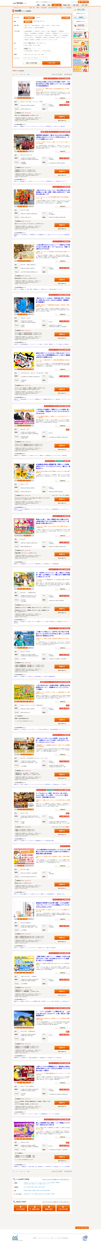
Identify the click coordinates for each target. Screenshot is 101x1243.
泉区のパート (16, 126)
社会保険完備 (33, 33)
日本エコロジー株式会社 (59, 126)
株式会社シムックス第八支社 (55, 1057)
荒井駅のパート (24, 840)
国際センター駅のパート (26, 1001)
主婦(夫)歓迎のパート (39, 676)
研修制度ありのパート (40, 840)
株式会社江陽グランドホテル (56, 289)
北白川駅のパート (26, 234)
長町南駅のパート (24, 181)
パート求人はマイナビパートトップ (19, 7)
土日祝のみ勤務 (28, 50)
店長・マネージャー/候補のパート (35, 621)
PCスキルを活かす (39, 35)
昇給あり (27, 33)
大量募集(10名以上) (29, 35)
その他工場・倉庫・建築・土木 (30, 1183)
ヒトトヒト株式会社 (55, 1113)
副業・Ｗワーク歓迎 (61, 37)
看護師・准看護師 (55, 1182)
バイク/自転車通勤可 (63, 35)
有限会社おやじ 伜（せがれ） (60, 784)
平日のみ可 (36, 50)
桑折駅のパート (25, 455)
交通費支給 (61, 31)
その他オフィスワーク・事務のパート (37, 455)
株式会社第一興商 (49, 840)
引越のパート (31, 676)
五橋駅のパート (23, 289)
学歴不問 (45, 37)
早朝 (26, 54)
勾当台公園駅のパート (25, 894)
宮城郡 (28, 1187)
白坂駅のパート (24, 676)
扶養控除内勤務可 (28, 31)
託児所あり (48, 33)
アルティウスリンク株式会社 (60, 455)
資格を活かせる (48, 35)
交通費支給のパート (43, 234)
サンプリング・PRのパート (34, 1113)
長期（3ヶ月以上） (29, 27)
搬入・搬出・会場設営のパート (34, 289)
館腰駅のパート (25, 1166)
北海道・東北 (32, 7)
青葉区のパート (17, 399)
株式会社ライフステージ (61, 181)
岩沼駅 (37, 1190)
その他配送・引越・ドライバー (44, 1183)
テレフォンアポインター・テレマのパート (36, 126)
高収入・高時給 (28, 45)
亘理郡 (32, 1187)
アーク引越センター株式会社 (62, 344)
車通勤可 (55, 35)
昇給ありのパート (45, 289)
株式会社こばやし (61, 894)
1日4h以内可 (37, 31)
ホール (49, 1182)
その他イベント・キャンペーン (30, 1182)
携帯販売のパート (34, 234)
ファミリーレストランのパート (38, 784)
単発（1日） (27, 25)
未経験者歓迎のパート (45, 1113)
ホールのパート (32, 729)
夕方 (36, 54)
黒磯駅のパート (23, 126)
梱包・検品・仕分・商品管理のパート (37, 1166)
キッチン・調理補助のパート (36, 399)
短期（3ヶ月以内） (56, 25)
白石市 (25, 1187)
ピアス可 (44, 39)
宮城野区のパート (17, 234)
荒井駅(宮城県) (47, 1190)
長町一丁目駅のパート (26, 784)
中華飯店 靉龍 (55, 563)
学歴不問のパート (50, 126)
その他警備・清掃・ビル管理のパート (40, 1001)
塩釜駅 (29, 1190)
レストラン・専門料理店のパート (36, 563)
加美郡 (43, 1187)
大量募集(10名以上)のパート (49, 399)
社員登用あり (41, 33)
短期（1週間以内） (36, 25)
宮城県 (37, 7)
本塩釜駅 (34, 1190)
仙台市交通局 (43, 7)
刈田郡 (39, 1187)
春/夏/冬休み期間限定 (39, 27)
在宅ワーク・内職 (45, 31)
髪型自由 (32, 39)
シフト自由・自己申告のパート (50, 621)
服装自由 (38, 39)
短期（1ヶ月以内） (46, 25)
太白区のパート (17, 344)
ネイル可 (50, 39)
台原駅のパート (23, 947)
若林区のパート (17, 509)
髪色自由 (27, 39)
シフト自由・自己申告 (45, 50)
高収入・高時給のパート (50, 344)
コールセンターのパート (32, 947)
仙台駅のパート (25, 729)
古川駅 (41, 1190)
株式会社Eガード (66, 1001)
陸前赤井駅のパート (25, 399)
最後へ (28, 74)
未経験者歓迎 (38, 37)
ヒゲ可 (55, 39)
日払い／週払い (37, 45)
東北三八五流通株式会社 (50, 676)
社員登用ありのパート (51, 181)
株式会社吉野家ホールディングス (58, 729)
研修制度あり (54, 31)
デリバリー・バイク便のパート (38, 344)
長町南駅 (25, 1190)
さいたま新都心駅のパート (26, 509)
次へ (25, 74)
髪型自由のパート (50, 455)
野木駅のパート (24, 621)
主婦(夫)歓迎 (52, 37)
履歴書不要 (55, 33)
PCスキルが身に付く (29, 37)
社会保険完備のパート (56, 509)
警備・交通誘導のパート (34, 1057)
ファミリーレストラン (42, 1182)
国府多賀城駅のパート (26, 344)
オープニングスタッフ (64, 33)
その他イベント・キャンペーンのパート (36, 181)
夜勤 (43, 54)
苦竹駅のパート (24, 1113)
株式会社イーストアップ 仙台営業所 (62, 1166)
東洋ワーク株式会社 (51, 947)
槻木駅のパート (25, 1057)
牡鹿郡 (36, 1187)
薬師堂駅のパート (25, 563)
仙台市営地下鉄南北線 (53, 7)
